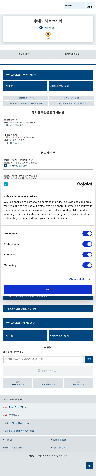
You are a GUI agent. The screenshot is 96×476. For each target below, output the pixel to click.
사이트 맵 (8, 440)
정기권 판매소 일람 (14, 125)
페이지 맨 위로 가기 (89, 465)
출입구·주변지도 (63, 52)
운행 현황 (68, 5)
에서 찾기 (17, 384)
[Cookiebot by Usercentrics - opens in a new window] (77, 184)
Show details (77, 279)
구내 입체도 (14, 52)
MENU (89, 7)
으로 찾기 (78, 384)
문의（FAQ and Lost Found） (17, 423)
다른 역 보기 (50, 27)
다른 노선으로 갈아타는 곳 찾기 (72, 103)
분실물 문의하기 (26, 98)
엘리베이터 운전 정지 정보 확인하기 (26, 103)
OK (48, 289)
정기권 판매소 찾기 (72, 98)
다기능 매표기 (12, 142)
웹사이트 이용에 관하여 (13, 448)
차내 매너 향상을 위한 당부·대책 (19, 431)
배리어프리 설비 (60, 86)
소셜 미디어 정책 (58, 448)
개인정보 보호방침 (59, 440)
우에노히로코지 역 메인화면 (21, 74)
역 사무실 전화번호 (18, 165)
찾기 (48, 384)
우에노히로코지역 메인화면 (20, 322)
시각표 (9, 86)
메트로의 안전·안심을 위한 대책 (21, 309)
